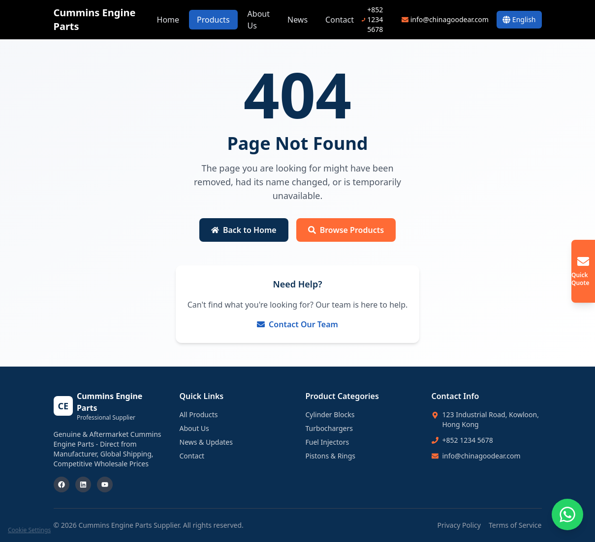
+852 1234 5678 (467, 440)
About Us (259, 19)
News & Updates (206, 442)
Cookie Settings (29, 530)
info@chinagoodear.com (481, 455)
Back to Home (244, 230)
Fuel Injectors (327, 442)
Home (168, 19)
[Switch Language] (519, 20)
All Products (199, 414)
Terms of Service (515, 525)
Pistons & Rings (331, 455)
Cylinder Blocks (330, 414)
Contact (339, 19)
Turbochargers (329, 428)
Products (213, 19)
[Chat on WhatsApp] (567, 514)
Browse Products (346, 230)
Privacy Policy (459, 525)
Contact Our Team (297, 324)
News (297, 19)
